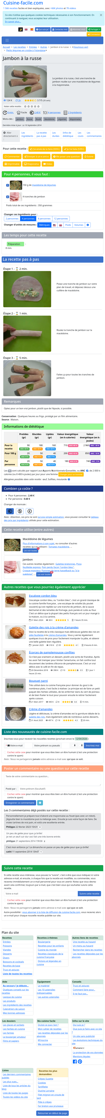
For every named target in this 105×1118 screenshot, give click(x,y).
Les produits (9, 1001)
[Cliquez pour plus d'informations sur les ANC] (86, 470)
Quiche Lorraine (46, 1090)
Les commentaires (94, 134)
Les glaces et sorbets (13, 1024)
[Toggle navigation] (7, 40)
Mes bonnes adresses (14, 1012)
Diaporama (31, 163)
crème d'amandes (57, 635)
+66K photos (56, 8)
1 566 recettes (10, 8)
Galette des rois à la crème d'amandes (53, 627)
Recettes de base (11, 965)
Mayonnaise (75, 119)
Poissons (7, 945)
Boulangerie (44, 941)
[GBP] (29, 511)
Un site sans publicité (84, 1036)
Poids (68, 224)
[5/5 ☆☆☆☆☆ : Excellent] (38, 106)
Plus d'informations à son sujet (38, 543)
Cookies (42, 1082)
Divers (6, 957)
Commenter (12, 156)
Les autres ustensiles (48, 997)
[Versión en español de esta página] (31, 29)
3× (18, 100)
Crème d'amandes (40, 709)
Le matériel (43, 985)
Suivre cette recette (89, 893)
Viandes (7, 949)
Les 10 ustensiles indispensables (46, 991)
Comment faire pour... (84, 989)
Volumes (78, 224)
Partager (93, 29)
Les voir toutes (31, 550)
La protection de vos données (88, 1052)
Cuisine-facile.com (23, 3)
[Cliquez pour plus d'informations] (68, 479)
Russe (29, 119)
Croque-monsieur (31, 570)
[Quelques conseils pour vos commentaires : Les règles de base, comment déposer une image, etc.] (40, 802)
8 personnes (44, 218)
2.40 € (35, 112)
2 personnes (12, 218)
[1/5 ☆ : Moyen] (25, 106)
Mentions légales (81, 1056)
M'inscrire (43, 1040)
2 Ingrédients (72, 112)
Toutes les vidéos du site (15, 1096)
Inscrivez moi (92, 745)
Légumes (62, 119)
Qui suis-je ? (42, 29)
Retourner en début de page (52, 1113)
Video (47, 163)
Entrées (33, 47)
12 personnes (61, 218)
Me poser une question (66, 156)
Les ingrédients (27, 134)
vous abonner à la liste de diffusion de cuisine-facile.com (51, 912)
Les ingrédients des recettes (17, 1005)
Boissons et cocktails (13, 961)
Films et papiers (11, 1040)
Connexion (94, 34)
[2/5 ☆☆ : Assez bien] (28, 106)
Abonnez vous (77, 29)
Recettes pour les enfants (51, 945)
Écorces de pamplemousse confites (52, 652)
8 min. (8, 112)
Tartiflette (43, 1086)
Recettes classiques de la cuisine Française (50, 955)
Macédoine (49, 119)
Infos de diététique (68, 134)
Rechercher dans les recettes (87, 949)
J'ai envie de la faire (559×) (44, 149)
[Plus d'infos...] (88, 225)
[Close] (101, 15)
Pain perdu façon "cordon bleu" (58, 567)
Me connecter (45, 1044)
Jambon (20, 119)
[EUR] (10, 511)
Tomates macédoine (59, 546)
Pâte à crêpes (45, 1102)
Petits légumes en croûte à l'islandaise (25, 50)
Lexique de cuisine (12, 997)
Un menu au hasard (83, 945)
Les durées (55, 134)
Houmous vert (81, 47)
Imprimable (12, 163)
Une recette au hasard (84, 941)
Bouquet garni (38, 681)
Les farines (8, 1032)
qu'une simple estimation (51, 517)
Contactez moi (59, 29)
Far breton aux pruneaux (50, 1106)
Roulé (38, 119)
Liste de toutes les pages (15, 1092)
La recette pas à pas (42, 134)
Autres (43, 47)
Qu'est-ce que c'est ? (48, 1024)
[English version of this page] (26, 29)
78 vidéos (71, 8)
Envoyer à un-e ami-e (36, 156)
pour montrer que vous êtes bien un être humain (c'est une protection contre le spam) (52, 754)
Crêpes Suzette (45, 1078)
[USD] (20, 511)
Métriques (44, 224)
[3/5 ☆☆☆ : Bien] (32, 106)
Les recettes (20, 47)
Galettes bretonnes (65, 563)
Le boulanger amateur (14, 1036)
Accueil (6, 47)
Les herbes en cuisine (14, 1028)
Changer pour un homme (71, 474)
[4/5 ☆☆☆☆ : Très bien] (35, 106)
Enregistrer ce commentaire (20, 802)
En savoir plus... (13, 21)
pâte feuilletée (36, 635)
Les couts (80, 134)
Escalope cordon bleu (43, 596)
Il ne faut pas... (80, 993)
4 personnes (52, 112)
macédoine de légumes (44, 185)
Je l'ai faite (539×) (74, 149)
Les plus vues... (10, 1081)
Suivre (88, 156)
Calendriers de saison (14, 1008)
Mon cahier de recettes (49, 1028)
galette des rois (37, 716)
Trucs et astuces (11, 969)
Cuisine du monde (47, 949)
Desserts (7, 953)
